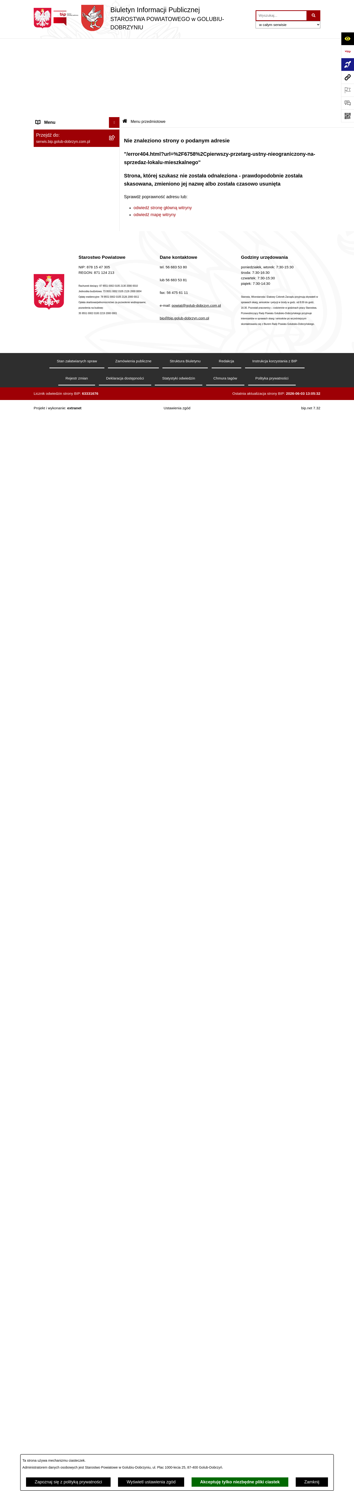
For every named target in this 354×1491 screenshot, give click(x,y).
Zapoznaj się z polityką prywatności (68, 1482)
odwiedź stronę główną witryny (163, 131)
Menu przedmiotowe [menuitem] (55, 381)
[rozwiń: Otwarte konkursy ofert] (115, 561)
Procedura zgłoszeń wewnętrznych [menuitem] (69, 1230)
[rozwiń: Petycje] (115, 1013)
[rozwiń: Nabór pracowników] (115, 753)
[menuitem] (77, 69)
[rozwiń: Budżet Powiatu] (115, 801)
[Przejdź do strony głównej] (142, 18)
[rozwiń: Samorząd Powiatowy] (115, 409)
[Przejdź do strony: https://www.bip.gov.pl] (347, 51)
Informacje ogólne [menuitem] (53, 56)
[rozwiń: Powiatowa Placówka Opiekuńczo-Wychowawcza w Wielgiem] (115, 1438)
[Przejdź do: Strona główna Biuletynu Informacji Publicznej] (125, 44)
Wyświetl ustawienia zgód (151, 1482)
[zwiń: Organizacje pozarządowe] (115, 547)
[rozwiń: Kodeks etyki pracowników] (115, 904)
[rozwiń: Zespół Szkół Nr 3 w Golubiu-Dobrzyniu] (115, 1384)
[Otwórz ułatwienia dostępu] (347, 38)
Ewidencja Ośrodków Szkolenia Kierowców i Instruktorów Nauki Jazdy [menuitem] (72, 1152)
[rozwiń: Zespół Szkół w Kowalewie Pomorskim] (115, 1364)
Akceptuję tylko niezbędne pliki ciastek (240, 1482)
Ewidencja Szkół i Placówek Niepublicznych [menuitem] (62, 1216)
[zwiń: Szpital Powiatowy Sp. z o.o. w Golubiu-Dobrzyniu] (115, 180)
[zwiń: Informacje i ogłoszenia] (115, 261)
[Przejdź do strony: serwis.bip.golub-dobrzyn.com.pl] (347, 77)
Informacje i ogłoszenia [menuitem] (58, 261)
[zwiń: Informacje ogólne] (115, 56)
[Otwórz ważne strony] (347, 90)
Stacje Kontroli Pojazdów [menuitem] (59, 1202)
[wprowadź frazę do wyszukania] (281, 15)
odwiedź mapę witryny (155, 137)
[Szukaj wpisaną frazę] (313, 15)
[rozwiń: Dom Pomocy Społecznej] (115, 1404)
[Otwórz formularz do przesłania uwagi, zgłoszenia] (347, 103)
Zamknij (311, 1482)
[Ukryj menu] (114, 45)
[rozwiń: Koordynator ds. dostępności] (115, 83)
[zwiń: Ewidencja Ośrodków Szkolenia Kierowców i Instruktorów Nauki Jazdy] (115, 1149)
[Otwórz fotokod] (347, 115)
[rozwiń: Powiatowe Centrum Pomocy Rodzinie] (115, 1283)
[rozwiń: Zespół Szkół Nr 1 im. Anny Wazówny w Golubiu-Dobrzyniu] (115, 1323)
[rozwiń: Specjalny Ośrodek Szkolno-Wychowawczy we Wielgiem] (115, 1418)
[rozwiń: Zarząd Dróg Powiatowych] (115, 1269)
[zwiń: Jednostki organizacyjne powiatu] (115, 1241)
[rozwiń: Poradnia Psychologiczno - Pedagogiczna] (115, 1303)
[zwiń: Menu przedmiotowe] (115, 382)
